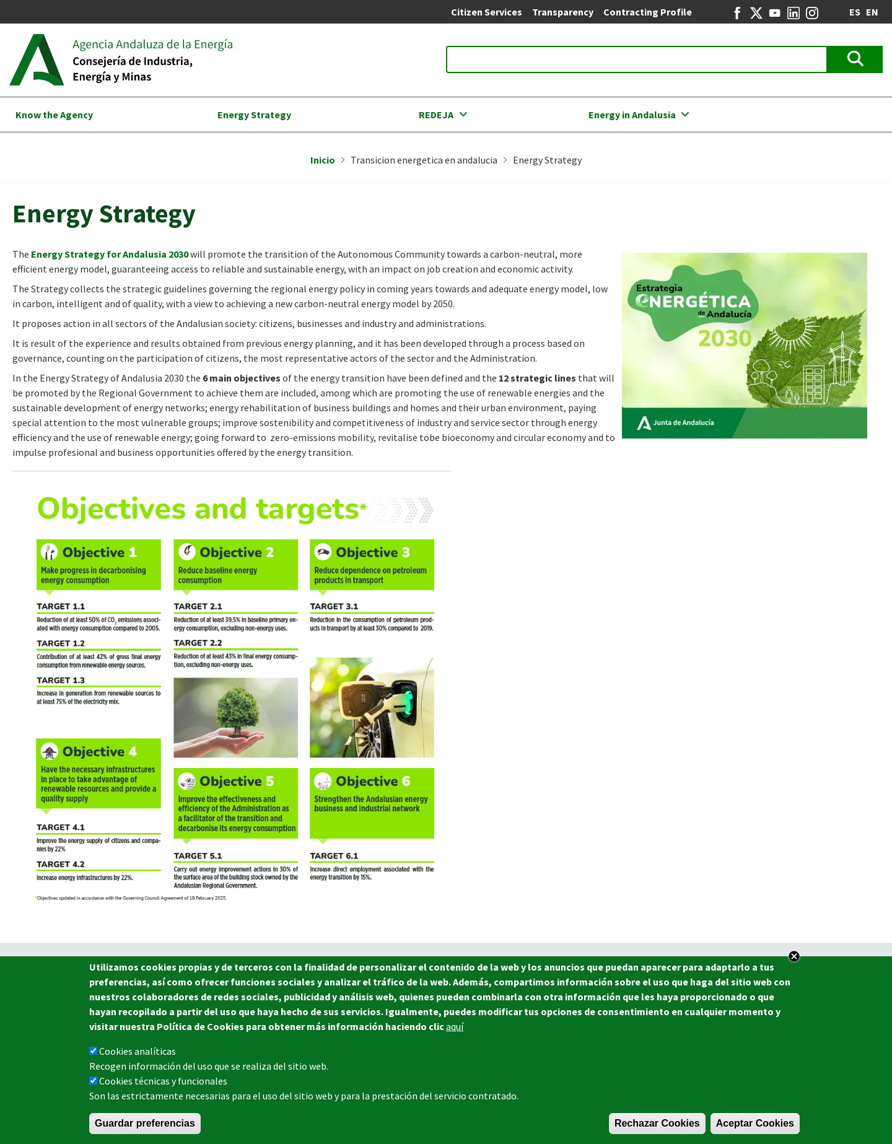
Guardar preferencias (145, 1127)
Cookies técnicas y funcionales (163, 1084)
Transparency (562, 12)
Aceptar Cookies (755, 1127)
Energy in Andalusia (632, 114)
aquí (454, 1030)
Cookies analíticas (137, 1055)
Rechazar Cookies (657, 1127)
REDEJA (436, 114)
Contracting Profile (647, 12)
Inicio (322, 160)
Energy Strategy (254, 114)
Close (794, 960)
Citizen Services (486, 12)
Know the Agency (54, 114)
